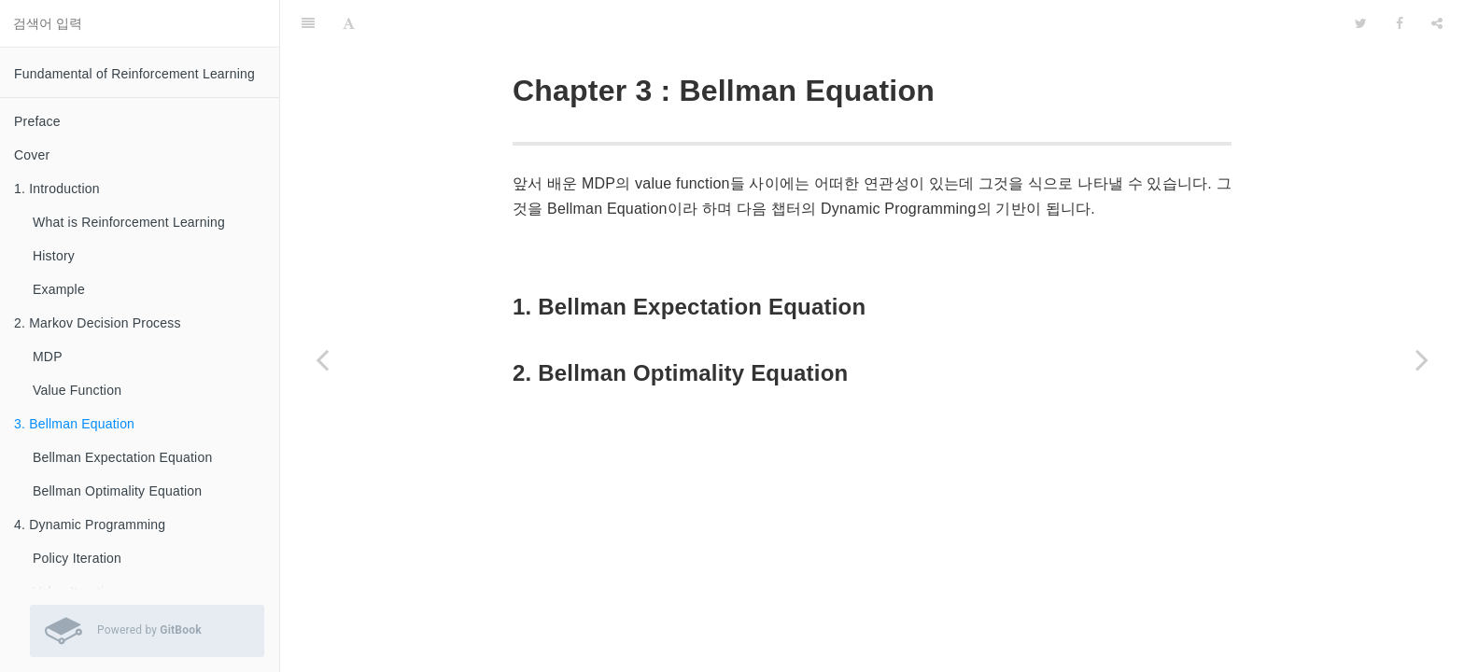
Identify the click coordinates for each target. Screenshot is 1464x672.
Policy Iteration (77, 558)
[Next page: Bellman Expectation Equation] (1422, 359)
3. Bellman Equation (74, 423)
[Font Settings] (349, 23)
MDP (48, 356)
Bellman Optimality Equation (117, 490)
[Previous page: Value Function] (322, 359)
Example (59, 289)
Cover (31, 154)
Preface (37, 121)
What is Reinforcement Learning (129, 222)
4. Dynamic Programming (89, 524)
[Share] (1437, 23)
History (54, 255)
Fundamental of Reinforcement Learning (134, 73)
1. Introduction (57, 188)
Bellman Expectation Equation (122, 457)
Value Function (77, 390)
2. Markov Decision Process (97, 322)
